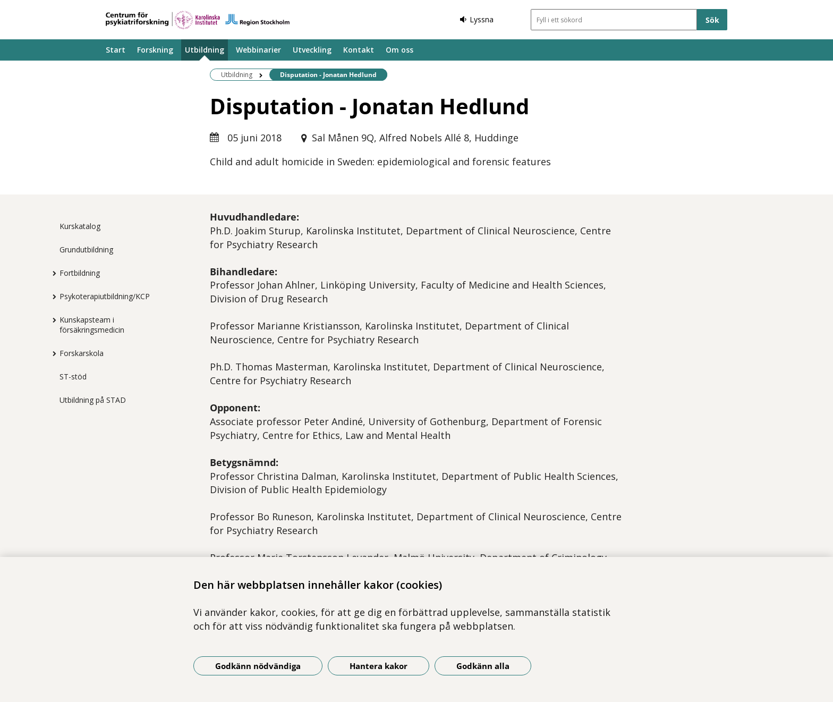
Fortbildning (80, 273)
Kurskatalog (80, 226)
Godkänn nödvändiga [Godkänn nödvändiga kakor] (258, 666)
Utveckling (312, 50)
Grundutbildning (86, 249)
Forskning (155, 50)
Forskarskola (82, 353)
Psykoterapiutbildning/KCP (105, 296)
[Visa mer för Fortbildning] (51, 273)
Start (115, 50)
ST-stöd (73, 376)
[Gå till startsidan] (198, 20)
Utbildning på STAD (93, 400)
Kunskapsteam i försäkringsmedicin (92, 325)
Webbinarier (258, 50)
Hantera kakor (378, 666)
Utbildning (204, 50)
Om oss (399, 50)
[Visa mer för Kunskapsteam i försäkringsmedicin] (51, 320)
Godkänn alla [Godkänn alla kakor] (482, 666)
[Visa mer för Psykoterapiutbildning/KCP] (51, 296)
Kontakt (358, 50)
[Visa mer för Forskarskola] (51, 353)
